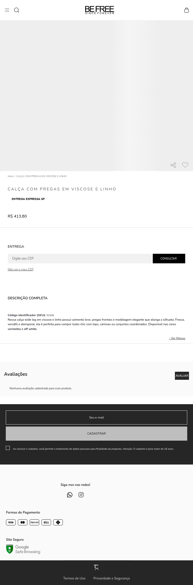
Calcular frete (169, 258)
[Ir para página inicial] (11, 176)
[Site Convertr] (96, 567)
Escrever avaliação (182, 376)
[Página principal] (99, 10)
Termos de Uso (74, 578)
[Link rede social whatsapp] (69, 494)
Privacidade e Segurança (111, 578)
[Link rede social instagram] (81, 494)
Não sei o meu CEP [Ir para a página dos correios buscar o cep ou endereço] (21, 269)
